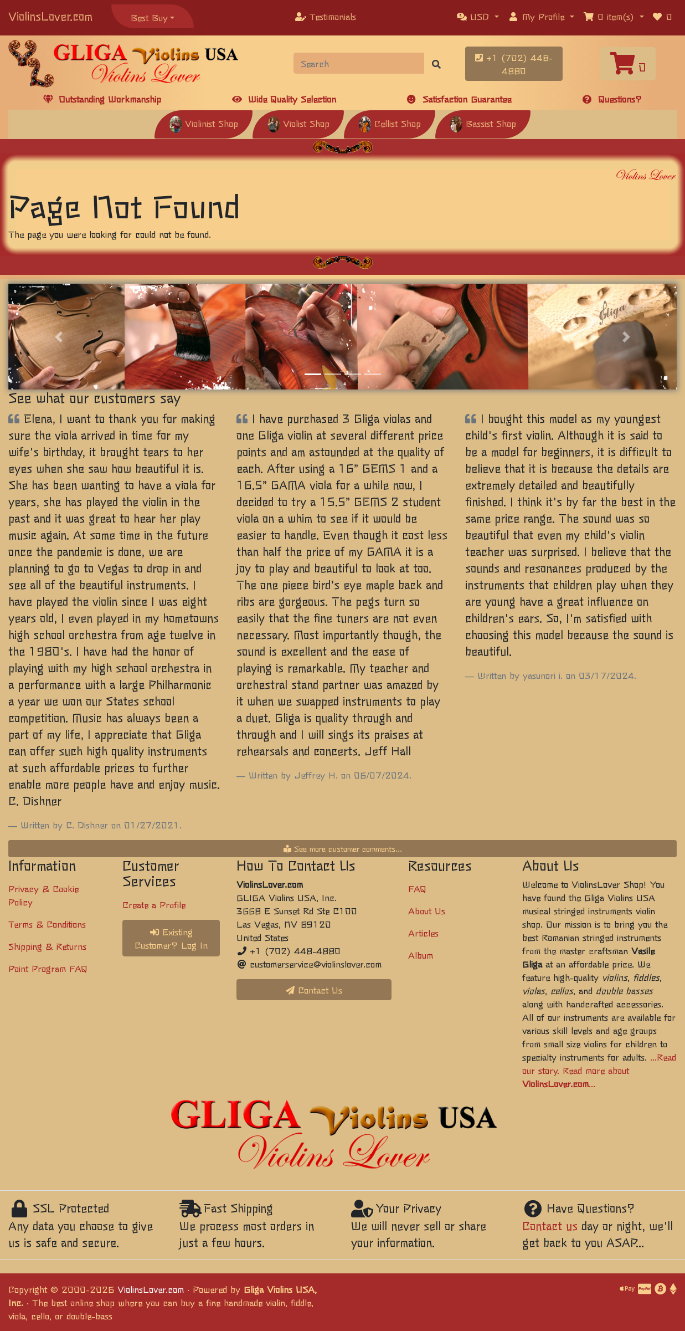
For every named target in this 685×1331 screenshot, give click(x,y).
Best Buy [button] (149, 17)
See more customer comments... (343, 848)
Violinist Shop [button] (203, 123)
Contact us (550, 1225)
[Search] (358, 63)
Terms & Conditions (47, 923)
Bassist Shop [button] (483, 123)
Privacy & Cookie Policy (43, 895)
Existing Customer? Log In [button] (171, 938)
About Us (426, 910)
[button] (477, 16)
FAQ (417, 888)
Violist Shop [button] (298, 123)
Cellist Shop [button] (389, 123)
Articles (423, 932)
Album (420, 954)
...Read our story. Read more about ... (599, 1070)
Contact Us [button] (314, 989)
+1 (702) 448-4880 (514, 63)
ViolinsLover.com (50, 16)
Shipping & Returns (47, 946)
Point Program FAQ (47, 968)
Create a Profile (154, 904)
